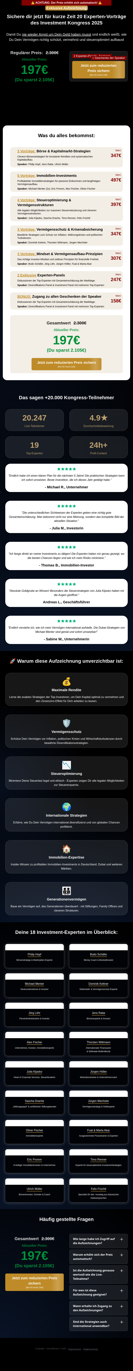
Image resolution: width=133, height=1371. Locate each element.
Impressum (74, 1349)
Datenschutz (90, 1349)
